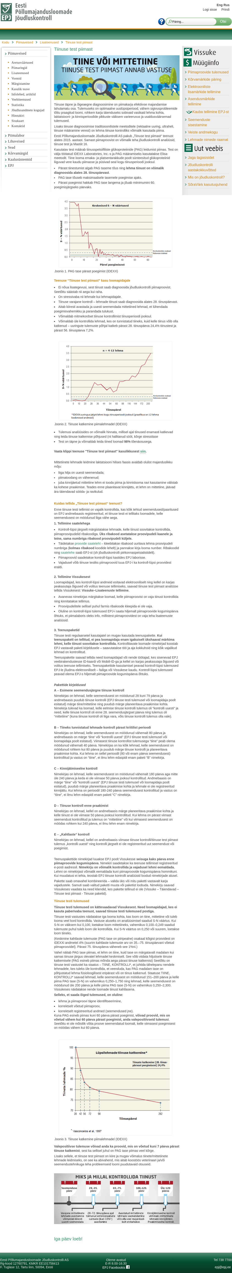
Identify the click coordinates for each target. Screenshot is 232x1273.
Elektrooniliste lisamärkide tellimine (204, 89)
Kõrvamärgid (18, 153)
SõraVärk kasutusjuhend (207, 184)
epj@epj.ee (223, 1267)
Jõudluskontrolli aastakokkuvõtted (202, 167)
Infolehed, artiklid (24, 94)
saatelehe (68, 552)
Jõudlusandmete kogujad (28, 110)
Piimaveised (17, 53)
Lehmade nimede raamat (208, 140)
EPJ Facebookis (116, 1267)
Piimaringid (19, 68)
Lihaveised (16, 141)
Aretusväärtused (22, 62)
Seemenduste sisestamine (199, 122)
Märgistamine (21, 83)
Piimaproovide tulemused (208, 72)
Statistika (18, 105)
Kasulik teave (21, 89)
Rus (227, 5)
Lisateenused (20, 73)
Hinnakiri (18, 115)
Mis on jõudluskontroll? (206, 177)
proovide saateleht (87, 543)
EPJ (11, 165)
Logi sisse (210, 9)
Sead (11, 147)
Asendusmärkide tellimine (201, 101)
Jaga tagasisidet (201, 157)
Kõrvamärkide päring (204, 79)
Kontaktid (18, 126)
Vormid (16, 78)
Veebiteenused (21, 99)
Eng (220, 5)
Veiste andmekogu (203, 132)
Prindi (225, 9)
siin (143, 451)
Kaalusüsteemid (20, 159)
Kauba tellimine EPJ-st (207, 112)
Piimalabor (16, 135)
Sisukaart (18, 121)
